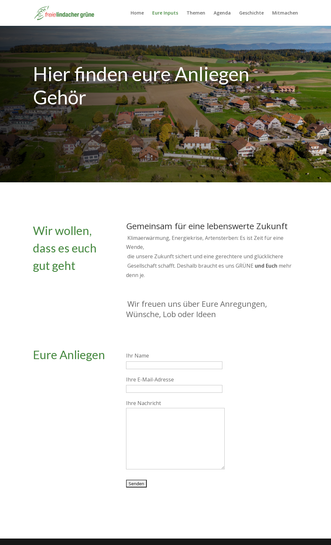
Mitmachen (285, 13)
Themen (196, 13)
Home (137, 13)
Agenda (222, 13)
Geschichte (251, 13)
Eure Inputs (165, 13)
